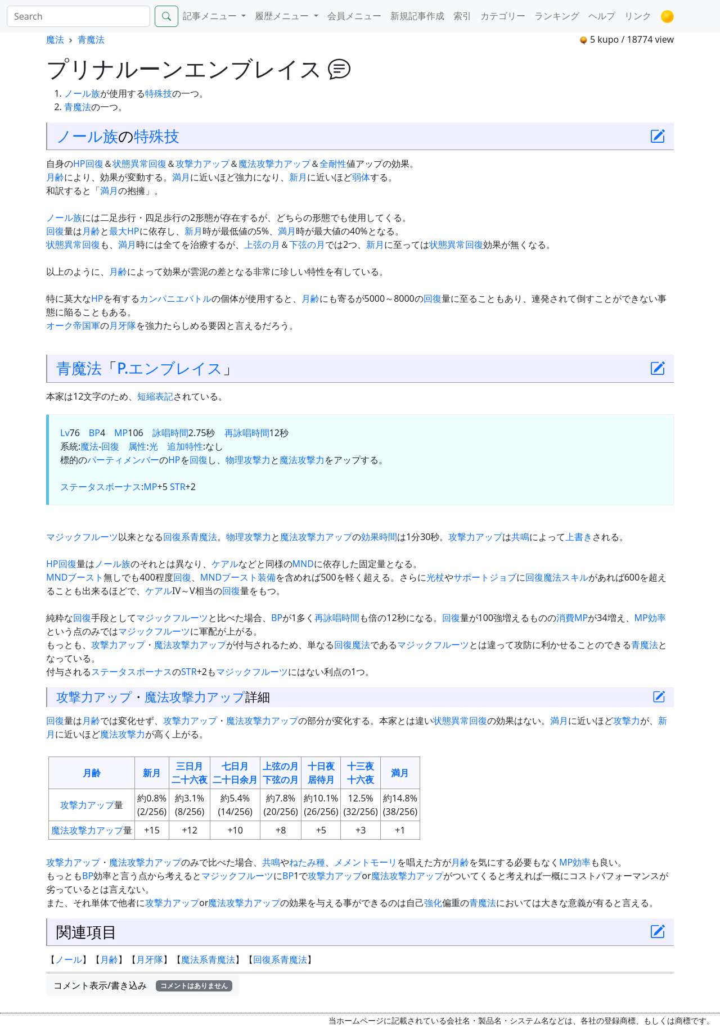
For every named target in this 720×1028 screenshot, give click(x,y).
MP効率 (650, 618)
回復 (95, 163)
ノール (68, 959)
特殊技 (158, 93)
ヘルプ (601, 16)
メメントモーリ (365, 862)
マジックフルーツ (82, 537)
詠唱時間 (170, 433)
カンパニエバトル (176, 298)
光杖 (435, 577)
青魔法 (91, 39)
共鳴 (520, 537)
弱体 (361, 177)
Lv (65, 433)
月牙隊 (122, 325)
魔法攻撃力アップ (274, 163)
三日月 (189, 766)
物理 (235, 460)
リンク (637, 16)
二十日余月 (235, 779)
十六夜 (360, 779)
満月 (181, 177)
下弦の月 (307, 244)
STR (178, 487)
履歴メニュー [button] (283, 16)
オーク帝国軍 (73, 325)
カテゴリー (502, 16)
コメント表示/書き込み (142, 985)
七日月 (235, 766)
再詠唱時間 (246, 433)
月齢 (55, 177)
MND (303, 564)
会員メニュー (354, 16)
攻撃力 (257, 460)
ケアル (225, 564)
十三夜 (360, 766)
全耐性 (333, 163)
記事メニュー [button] (211, 16)
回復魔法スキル (556, 577)
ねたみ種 (307, 862)
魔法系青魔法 (208, 959)
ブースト (86, 577)
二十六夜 (190, 779)
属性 (137, 446)
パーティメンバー (123, 460)
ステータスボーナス (100, 487)
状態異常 (130, 163)
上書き (578, 537)
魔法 (55, 39)
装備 (267, 577)
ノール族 (82, 93)
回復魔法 (352, 644)
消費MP (572, 618)
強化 (433, 902)
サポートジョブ (484, 577)
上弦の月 (262, 244)
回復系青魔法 (190, 537)
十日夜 (321, 766)
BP (94, 433)
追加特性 (185, 446)
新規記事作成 (417, 16)
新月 (298, 177)
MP (121, 433)
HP (79, 163)
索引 (462, 16)
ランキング (556, 16)
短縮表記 (155, 396)
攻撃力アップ (203, 163)
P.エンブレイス (170, 367)
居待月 (321, 779)
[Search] (78, 16)
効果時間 (379, 537)
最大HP (124, 231)
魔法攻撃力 (302, 460)
